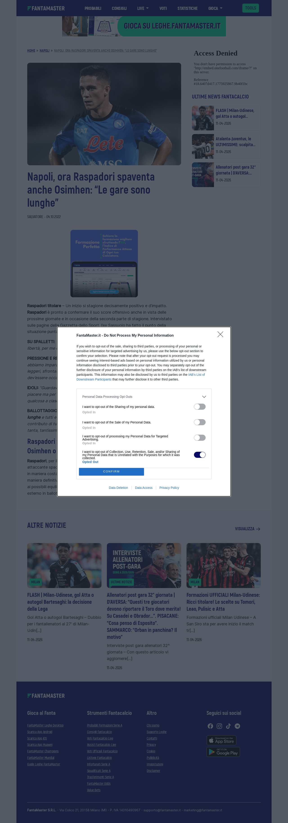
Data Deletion (118, 488)
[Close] (222, 335)
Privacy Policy (169, 488)
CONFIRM (111, 471)
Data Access (144, 488)
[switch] (200, 407)
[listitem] (144, 396)
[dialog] (144, 411)
